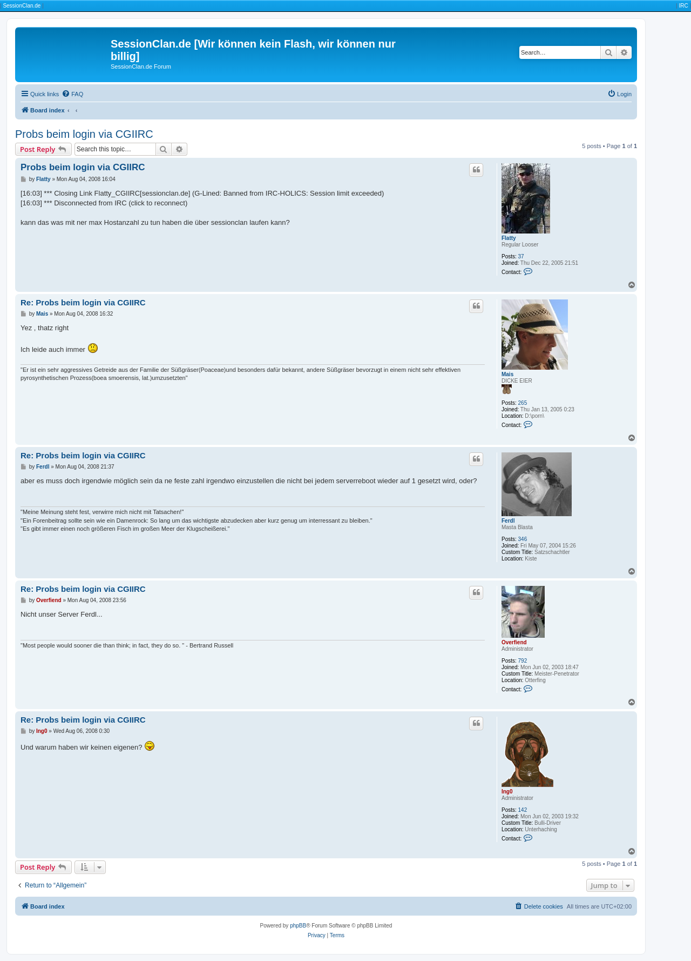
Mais (507, 374)
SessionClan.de (21, 6)
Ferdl (508, 521)
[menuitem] (72, 94)
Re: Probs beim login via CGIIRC (83, 302)
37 (521, 256)
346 (522, 539)
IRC (683, 6)
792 (522, 661)
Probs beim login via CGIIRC (84, 134)
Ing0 (507, 792)
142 (522, 810)
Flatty (509, 238)
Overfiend (514, 642)
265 (522, 403)
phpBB (298, 926)
